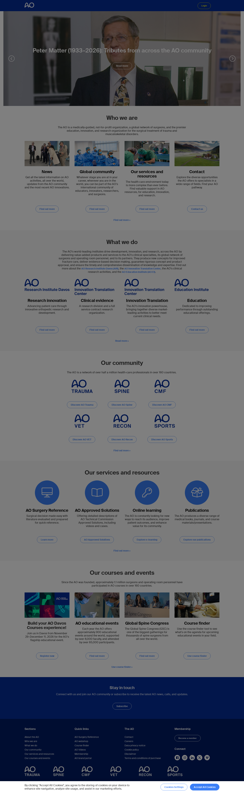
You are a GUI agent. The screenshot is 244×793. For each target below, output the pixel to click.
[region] (122, 787)
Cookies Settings (174, 787)
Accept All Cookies (205, 787)
